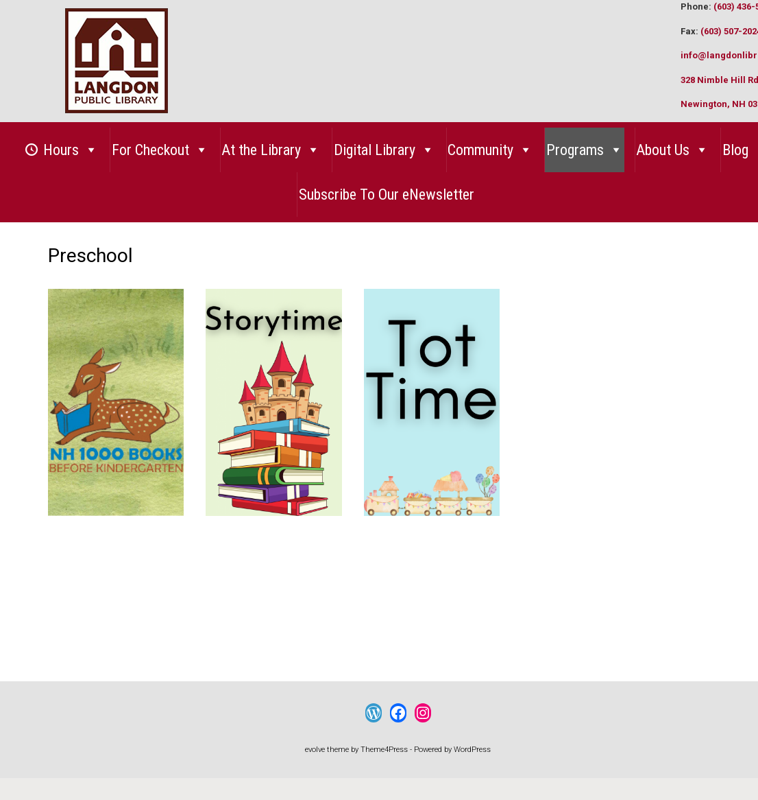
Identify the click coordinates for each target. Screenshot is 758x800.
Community (490, 150)
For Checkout (160, 150)
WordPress (472, 749)
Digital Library (384, 150)
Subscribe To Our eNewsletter (386, 194)
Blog (735, 149)
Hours (70, 150)
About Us (672, 150)
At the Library (270, 150)
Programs (584, 150)
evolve (315, 749)
